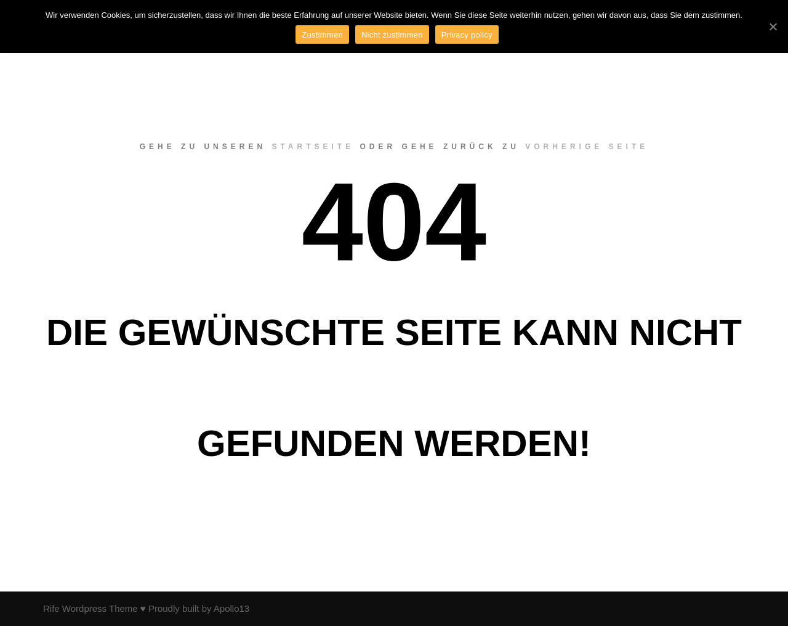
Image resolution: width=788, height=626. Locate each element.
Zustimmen (322, 34)
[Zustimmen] (772, 26)
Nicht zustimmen (392, 34)
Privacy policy (466, 34)
